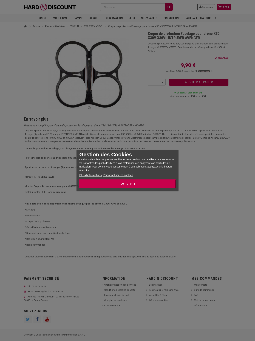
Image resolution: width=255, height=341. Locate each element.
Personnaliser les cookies (118, 175)
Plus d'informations (90, 175)
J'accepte (127, 184)
